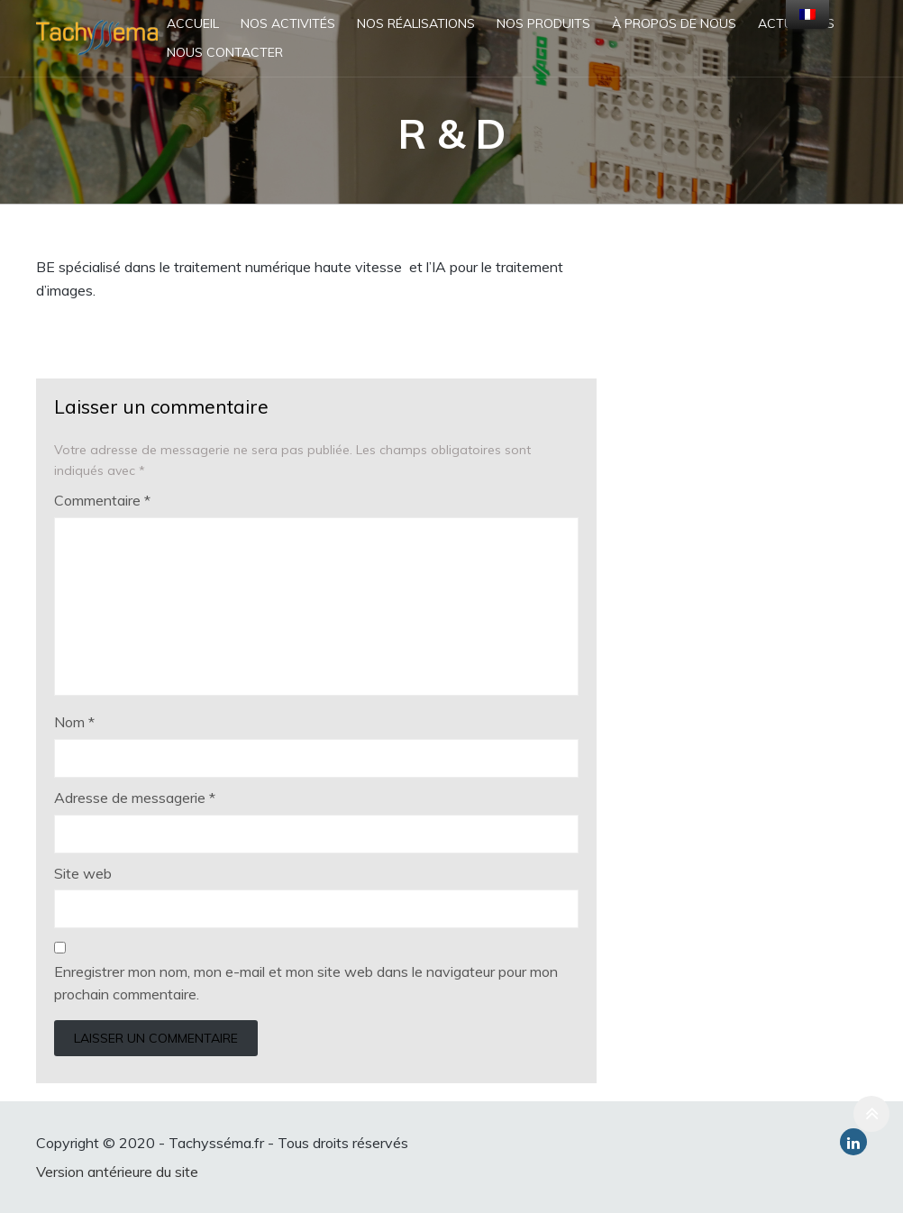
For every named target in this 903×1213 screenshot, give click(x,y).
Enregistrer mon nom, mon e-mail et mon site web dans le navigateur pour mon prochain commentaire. (306, 983)
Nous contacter (225, 52)
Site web (83, 873)
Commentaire (102, 500)
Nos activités (288, 23)
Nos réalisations (416, 23)
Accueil (193, 23)
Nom (74, 722)
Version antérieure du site (117, 1172)
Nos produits (543, 23)
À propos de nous (674, 23)
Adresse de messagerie (134, 798)
